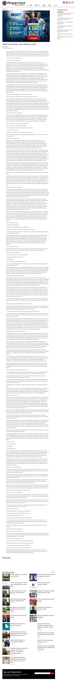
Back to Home (4, 8)
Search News (50, 5)
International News (37, 5)
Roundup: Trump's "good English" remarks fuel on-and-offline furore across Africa (46, 647)
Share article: (6, 557)
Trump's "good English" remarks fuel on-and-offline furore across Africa (18, 584)
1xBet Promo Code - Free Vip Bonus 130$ (19, 44)
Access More (53, 572)
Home (28, 5)
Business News (44, 5)
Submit (52, 673)
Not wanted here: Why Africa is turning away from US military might (18, 609)
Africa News (31, 5)
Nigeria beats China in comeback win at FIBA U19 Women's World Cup (45, 634)
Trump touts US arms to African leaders (64, 33)
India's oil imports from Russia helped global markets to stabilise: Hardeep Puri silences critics (19, 633)
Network (55, 5)
